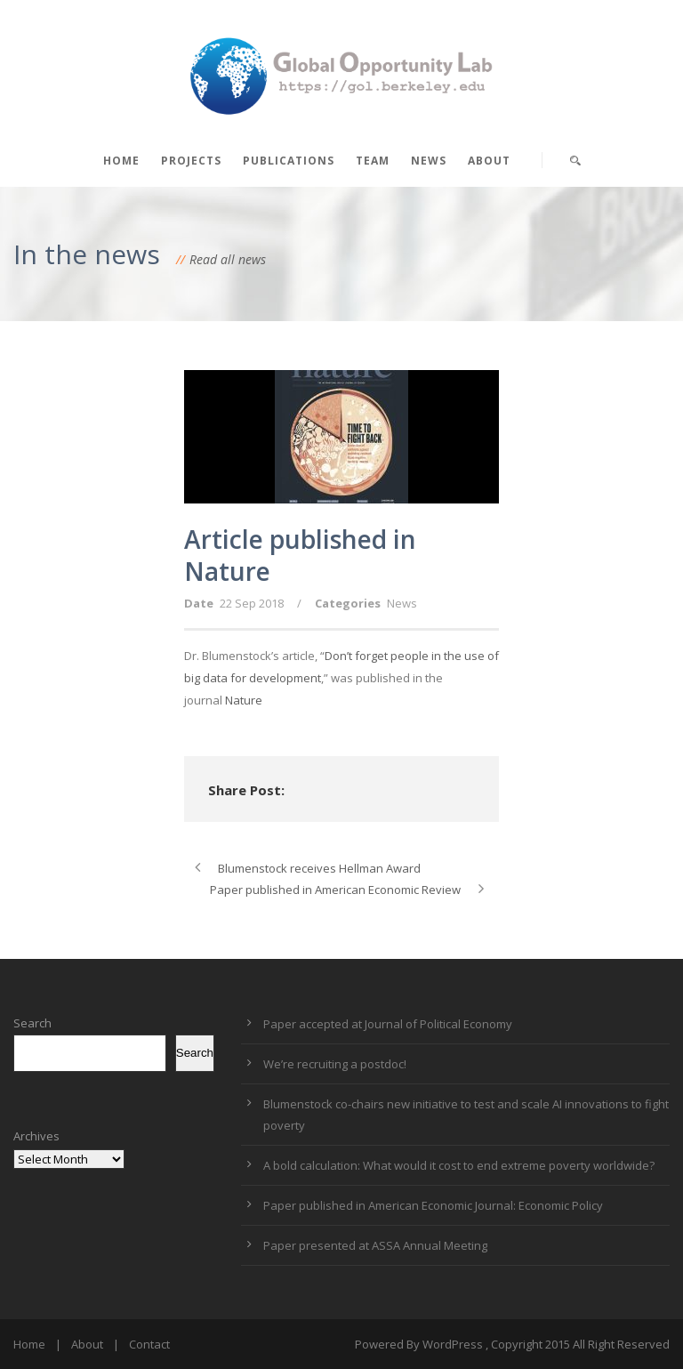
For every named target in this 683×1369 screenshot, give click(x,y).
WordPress (452, 1344)
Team (373, 160)
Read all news (227, 259)
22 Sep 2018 (252, 603)
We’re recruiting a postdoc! (334, 1064)
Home (121, 160)
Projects (191, 160)
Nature (243, 700)
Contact (149, 1344)
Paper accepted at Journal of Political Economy (387, 1024)
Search (32, 1023)
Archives (36, 1136)
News (428, 160)
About (489, 160)
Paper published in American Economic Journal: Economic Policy (433, 1205)
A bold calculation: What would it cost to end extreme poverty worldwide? (459, 1165)
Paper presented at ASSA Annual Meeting (375, 1245)
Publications (288, 160)
